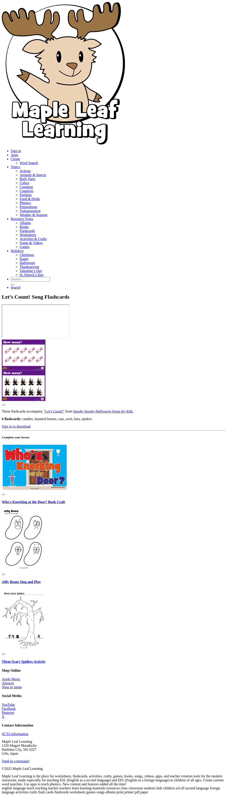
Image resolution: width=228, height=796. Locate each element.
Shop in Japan (12, 687)
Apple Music (11, 679)
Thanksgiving (29, 267)
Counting (26, 187)
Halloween (27, 263)
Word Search (29, 163)
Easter (24, 259)
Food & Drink (30, 199)
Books (24, 227)
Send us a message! (16, 761)
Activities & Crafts (33, 239)
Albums (25, 223)
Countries (26, 191)
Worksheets (28, 235)
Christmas (27, 255)
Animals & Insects (33, 175)
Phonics (25, 203)
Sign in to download (16, 426)
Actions (25, 171)
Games (24, 247)
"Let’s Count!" (54, 411)
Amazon (8, 683)
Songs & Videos (31, 243)
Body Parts (27, 179)
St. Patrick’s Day (32, 275)
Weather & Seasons (33, 215)
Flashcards (27, 231)
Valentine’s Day (31, 271)
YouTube (8, 705)
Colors (24, 183)
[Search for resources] (30, 279)
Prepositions (28, 207)
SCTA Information (15, 734)
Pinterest (8, 713)
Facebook (9, 709)
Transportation (30, 211)
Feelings (26, 195)
